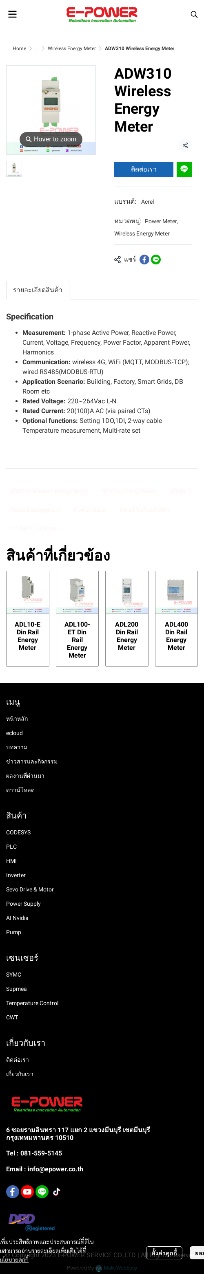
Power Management (35, 509)
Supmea (16, 989)
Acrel (147, 201)
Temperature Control (32, 1003)
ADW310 (181, 491)
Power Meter (161, 221)
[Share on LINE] (156, 259)
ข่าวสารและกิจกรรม (32, 761)
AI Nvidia (17, 918)
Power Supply (23, 903)
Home (19, 48)
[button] (194, 14)
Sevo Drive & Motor (30, 889)
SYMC (13, 974)
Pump (13, 932)
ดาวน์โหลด (20, 790)
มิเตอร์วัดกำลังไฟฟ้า (144, 509)
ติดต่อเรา (144, 169)
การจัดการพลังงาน (32, 528)
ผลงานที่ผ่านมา (25, 775)
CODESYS (18, 832)
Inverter (16, 875)
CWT (12, 1017)
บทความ (16, 747)
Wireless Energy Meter (72, 48)
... (37, 48)
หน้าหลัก (17, 718)
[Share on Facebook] (144, 259)
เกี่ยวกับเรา (19, 1074)
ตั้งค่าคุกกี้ (164, 1252)
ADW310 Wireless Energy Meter (48, 491)
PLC (11, 846)
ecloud (14, 733)
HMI (11, 861)
